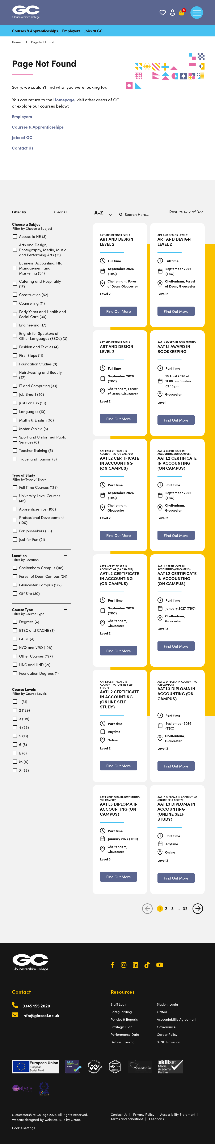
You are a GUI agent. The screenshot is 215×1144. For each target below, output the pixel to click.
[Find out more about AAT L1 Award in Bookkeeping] (176, 420)
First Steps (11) (28, 355)
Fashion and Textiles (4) (36, 346)
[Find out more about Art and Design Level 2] (118, 311)
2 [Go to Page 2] (166, 909)
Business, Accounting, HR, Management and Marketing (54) (37, 268)
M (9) (20, 761)
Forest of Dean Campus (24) (40, 576)
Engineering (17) (29, 325)
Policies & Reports (124, 1019)
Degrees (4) (26, 621)
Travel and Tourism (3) (35, 459)
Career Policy (167, 1034)
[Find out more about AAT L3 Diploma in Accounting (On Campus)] (176, 766)
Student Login (167, 1004)
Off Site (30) (26, 593)
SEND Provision (168, 1042)
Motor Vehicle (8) (30, 428)
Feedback (156, 1119)
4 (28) (21, 727)
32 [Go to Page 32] (185, 909)
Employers (71, 30)
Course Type (39, 609)
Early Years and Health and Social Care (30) (39, 314)
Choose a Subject (39, 224)
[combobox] (104, 214)
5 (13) (20, 735)
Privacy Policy (143, 1114)
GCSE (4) (23, 638)
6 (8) (20, 744)
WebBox (51, 1119)
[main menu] (196, 12)
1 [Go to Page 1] (160, 909)
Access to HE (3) (29, 236)
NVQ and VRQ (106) (32, 647)
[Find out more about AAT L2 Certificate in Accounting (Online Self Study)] (118, 765)
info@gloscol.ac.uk (40, 1015)
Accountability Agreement (176, 1019)
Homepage (64, 99)
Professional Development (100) (38, 520)
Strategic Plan (121, 1027)
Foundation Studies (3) (35, 363)
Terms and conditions (127, 1119)
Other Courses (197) (33, 656)
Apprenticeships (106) (34, 509)
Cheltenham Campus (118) (38, 567)
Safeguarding (121, 1012)
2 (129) (21, 710)
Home (16, 42)
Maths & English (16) (33, 420)
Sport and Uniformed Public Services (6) (40, 440)
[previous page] (147, 908)
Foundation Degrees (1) (36, 673)
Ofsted (162, 1012)
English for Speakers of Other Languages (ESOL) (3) (40, 336)
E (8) (20, 753)
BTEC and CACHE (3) (34, 630)
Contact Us (22, 148)
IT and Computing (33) (35, 385)
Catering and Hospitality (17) (37, 284)
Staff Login (119, 1004)
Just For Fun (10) (29, 402)
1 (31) (20, 701)
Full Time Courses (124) (35, 487)
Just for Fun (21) (29, 539)
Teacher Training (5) (33, 450)
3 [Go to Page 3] (172, 909)
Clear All (60, 212)
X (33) (21, 770)
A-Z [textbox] (98, 212)
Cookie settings (23, 1128)
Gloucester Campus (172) (37, 584)
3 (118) (21, 718)
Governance (166, 1027)
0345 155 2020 (36, 1006)
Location (39, 555)
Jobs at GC (93, 30)
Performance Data (125, 1034)
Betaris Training (123, 1042)
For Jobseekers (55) (32, 530)
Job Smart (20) (28, 394)
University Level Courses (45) (36, 498)
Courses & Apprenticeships (35, 30)
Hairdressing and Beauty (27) (37, 375)
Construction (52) (30, 294)
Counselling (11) (29, 303)
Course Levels (39, 689)
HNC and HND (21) (31, 664)
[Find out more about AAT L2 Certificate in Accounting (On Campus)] (118, 535)
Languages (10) (29, 411)
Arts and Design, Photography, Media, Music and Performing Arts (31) (39, 249)
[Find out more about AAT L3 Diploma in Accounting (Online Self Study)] (176, 878)
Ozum (75, 1119)
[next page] (198, 908)
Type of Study (39, 475)
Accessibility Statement (177, 1114)
